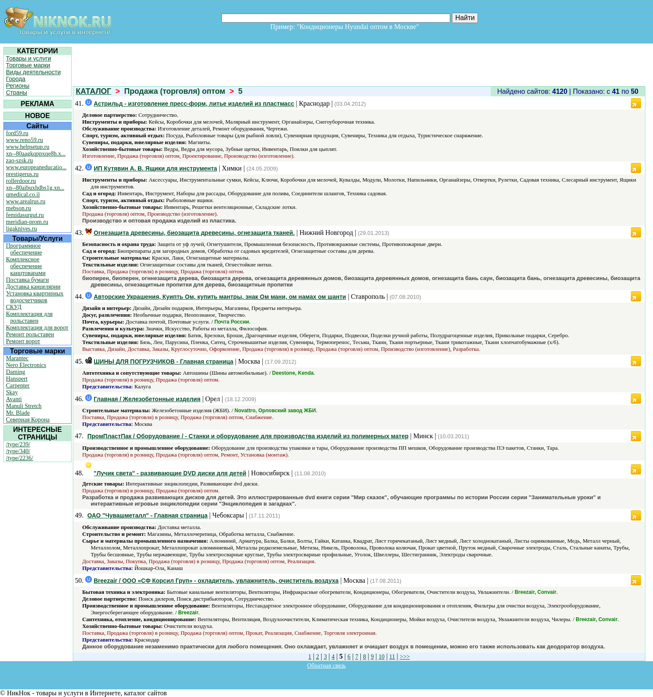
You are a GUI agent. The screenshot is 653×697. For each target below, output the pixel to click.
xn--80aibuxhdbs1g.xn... (35, 188)
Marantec (17, 358)
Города (16, 78)
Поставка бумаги (27, 280)
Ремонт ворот (23, 341)
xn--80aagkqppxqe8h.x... (36, 153)
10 (382, 657)
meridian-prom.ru (27, 222)
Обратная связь (326, 665)
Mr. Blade (18, 413)
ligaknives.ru (21, 229)
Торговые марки (28, 65)
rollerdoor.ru (21, 181)
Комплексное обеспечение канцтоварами (26, 266)
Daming (15, 372)
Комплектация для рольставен (29, 317)
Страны (16, 92)
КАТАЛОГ (93, 91)
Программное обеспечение (24, 249)
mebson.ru (18, 208)
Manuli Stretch (24, 406)
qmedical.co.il (23, 194)
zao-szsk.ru (19, 160)
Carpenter (17, 385)
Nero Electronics (26, 365)
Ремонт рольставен (30, 334)
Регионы (17, 85)
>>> (405, 657)
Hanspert (17, 379)
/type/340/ (18, 451)
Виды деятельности (33, 72)
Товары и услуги (28, 58)
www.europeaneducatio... (36, 167)
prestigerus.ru (22, 174)
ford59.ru (17, 133)
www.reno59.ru (24, 140)
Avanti (14, 399)
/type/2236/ (19, 458)
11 (392, 657)
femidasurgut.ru (25, 215)
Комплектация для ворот (37, 327)
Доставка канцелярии (33, 286)
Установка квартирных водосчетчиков (34, 297)
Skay (12, 392)
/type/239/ (18, 444)
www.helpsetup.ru (27, 147)
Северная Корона (27, 419)
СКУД (13, 307)
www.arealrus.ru (25, 201)
